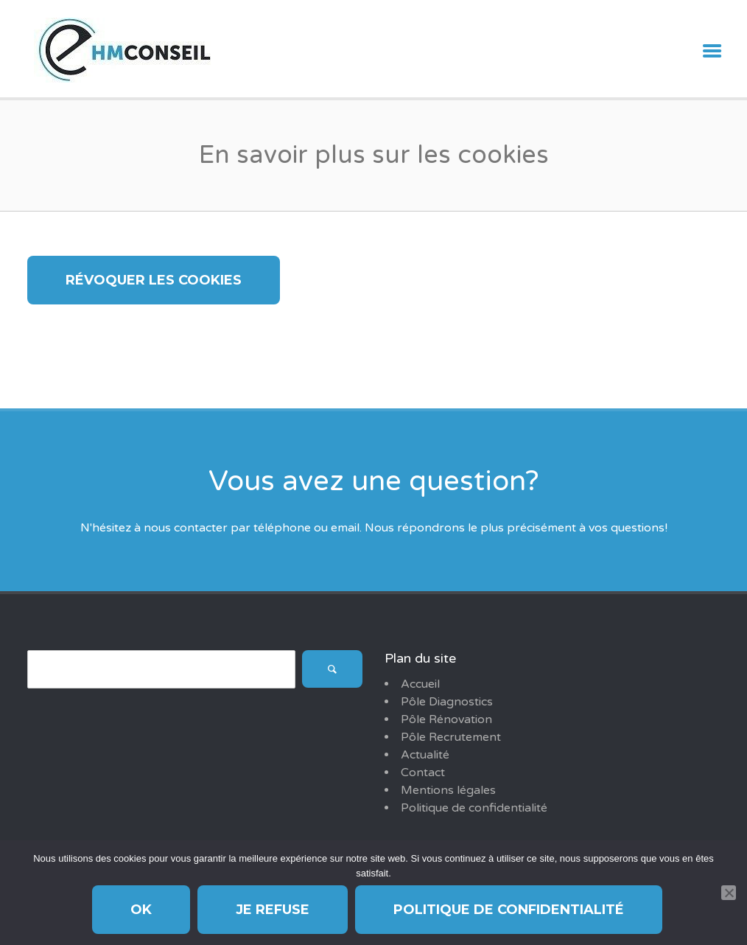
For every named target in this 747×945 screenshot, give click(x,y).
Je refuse (272, 910)
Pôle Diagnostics (447, 701)
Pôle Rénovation (446, 719)
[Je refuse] (728, 892)
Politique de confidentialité (474, 808)
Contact (423, 772)
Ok (141, 910)
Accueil (420, 684)
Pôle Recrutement (451, 737)
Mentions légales (448, 790)
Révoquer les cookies (154, 280)
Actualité (425, 754)
